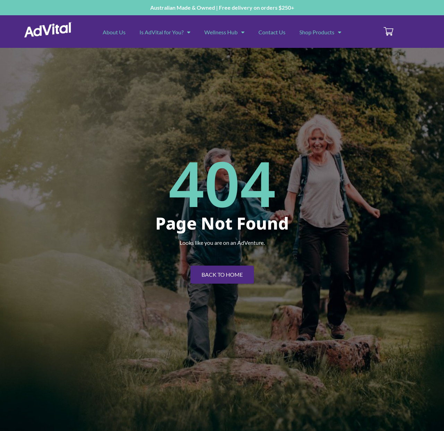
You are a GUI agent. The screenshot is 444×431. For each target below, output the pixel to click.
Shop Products (320, 32)
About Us (114, 32)
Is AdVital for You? (164, 32)
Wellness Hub (224, 32)
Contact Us (271, 32)
